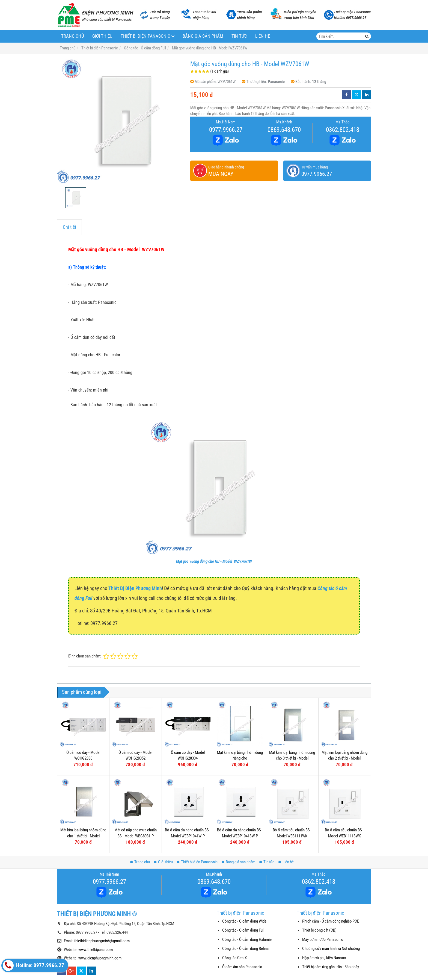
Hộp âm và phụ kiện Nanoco (324, 957)
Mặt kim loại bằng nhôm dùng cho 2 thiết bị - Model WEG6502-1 (344, 758)
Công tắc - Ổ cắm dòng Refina (245, 948)
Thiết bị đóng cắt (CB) (319, 930)
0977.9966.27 (225, 129)
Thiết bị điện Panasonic (145, 36)
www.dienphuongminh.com (99, 958)
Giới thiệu (102, 36)
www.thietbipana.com (95, 949)
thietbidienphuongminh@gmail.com (102, 940)
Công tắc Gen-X (234, 957)
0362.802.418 (342, 129)
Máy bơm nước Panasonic (322, 939)
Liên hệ (262, 36)
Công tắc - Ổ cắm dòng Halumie (247, 939)
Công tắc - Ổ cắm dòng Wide (244, 921)
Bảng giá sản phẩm (203, 36)
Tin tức (239, 36)
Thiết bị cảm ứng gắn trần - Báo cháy (330, 966)
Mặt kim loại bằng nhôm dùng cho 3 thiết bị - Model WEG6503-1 (292, 758)
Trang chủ (72, 36)
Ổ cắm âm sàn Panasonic (242, 966)
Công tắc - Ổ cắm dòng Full (243, 930)
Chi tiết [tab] (69, 227)
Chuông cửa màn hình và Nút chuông (331, 948)
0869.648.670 (284, 129)
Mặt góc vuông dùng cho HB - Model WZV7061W (214, 561)
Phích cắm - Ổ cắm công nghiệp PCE (330, 921)
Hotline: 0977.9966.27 (33, 965)
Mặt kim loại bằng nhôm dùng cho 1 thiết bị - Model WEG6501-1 (83, 836)
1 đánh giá (220, 71)
